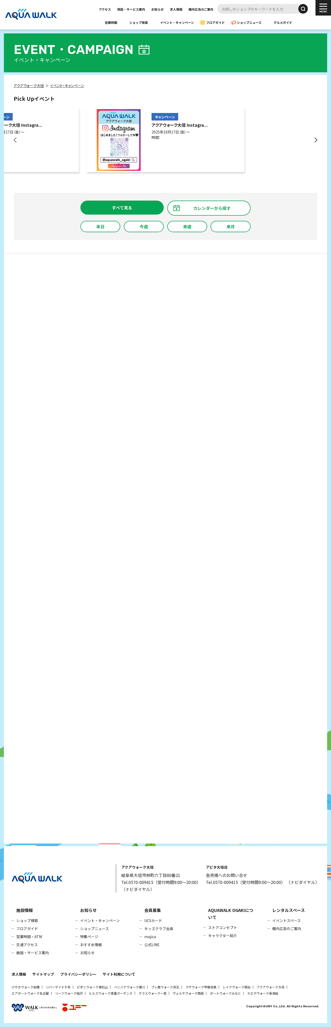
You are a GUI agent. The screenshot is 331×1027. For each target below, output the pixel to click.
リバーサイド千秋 (58, 987)
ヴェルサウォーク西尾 (188, 993)
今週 (144, 226)
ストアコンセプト (222, 927)
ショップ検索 (138, 22)
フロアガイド (215, 22)
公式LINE (152, 944)
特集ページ (89, 936)
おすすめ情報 (91, 944)
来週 (187, 226)
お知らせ (157, 9)
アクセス (105, 9)
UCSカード (153, 920)
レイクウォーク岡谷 (237, 987)
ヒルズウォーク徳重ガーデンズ (110, 993)
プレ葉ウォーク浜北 (165, 987)
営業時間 (111, 22)
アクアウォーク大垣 (270, 987)
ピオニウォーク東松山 (92, 987)
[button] (15, 140)
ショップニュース (249, 22)
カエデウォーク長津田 (262, 993)
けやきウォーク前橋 (26, 987)
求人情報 (176, 9)
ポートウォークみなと (225, 993)
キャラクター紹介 (222, 935)
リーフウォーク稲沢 (69, 993)
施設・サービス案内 (131, 9)
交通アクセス (27, 944)
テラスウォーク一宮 (153, 993)
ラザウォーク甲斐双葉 (200, 987)
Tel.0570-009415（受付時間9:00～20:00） (161, 882)
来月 (231, 226)
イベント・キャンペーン (177, 22)
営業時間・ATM (29, 936)
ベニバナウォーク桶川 (129, 987)
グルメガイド (283, 22)
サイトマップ (43, 974)
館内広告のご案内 (201, 9)
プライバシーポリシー (78, 974)
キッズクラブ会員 (158, 928)
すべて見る (122, 207)
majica (150, 936)
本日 (100, 226)
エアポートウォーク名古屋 (30, 993)
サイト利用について (119, 974)
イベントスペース (286, 920)
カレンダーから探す (212, 208)
